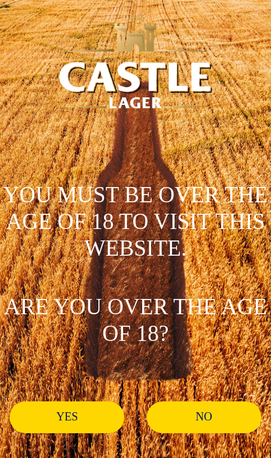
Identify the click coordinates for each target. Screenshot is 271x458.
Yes (67, 416)
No (204, 416)
